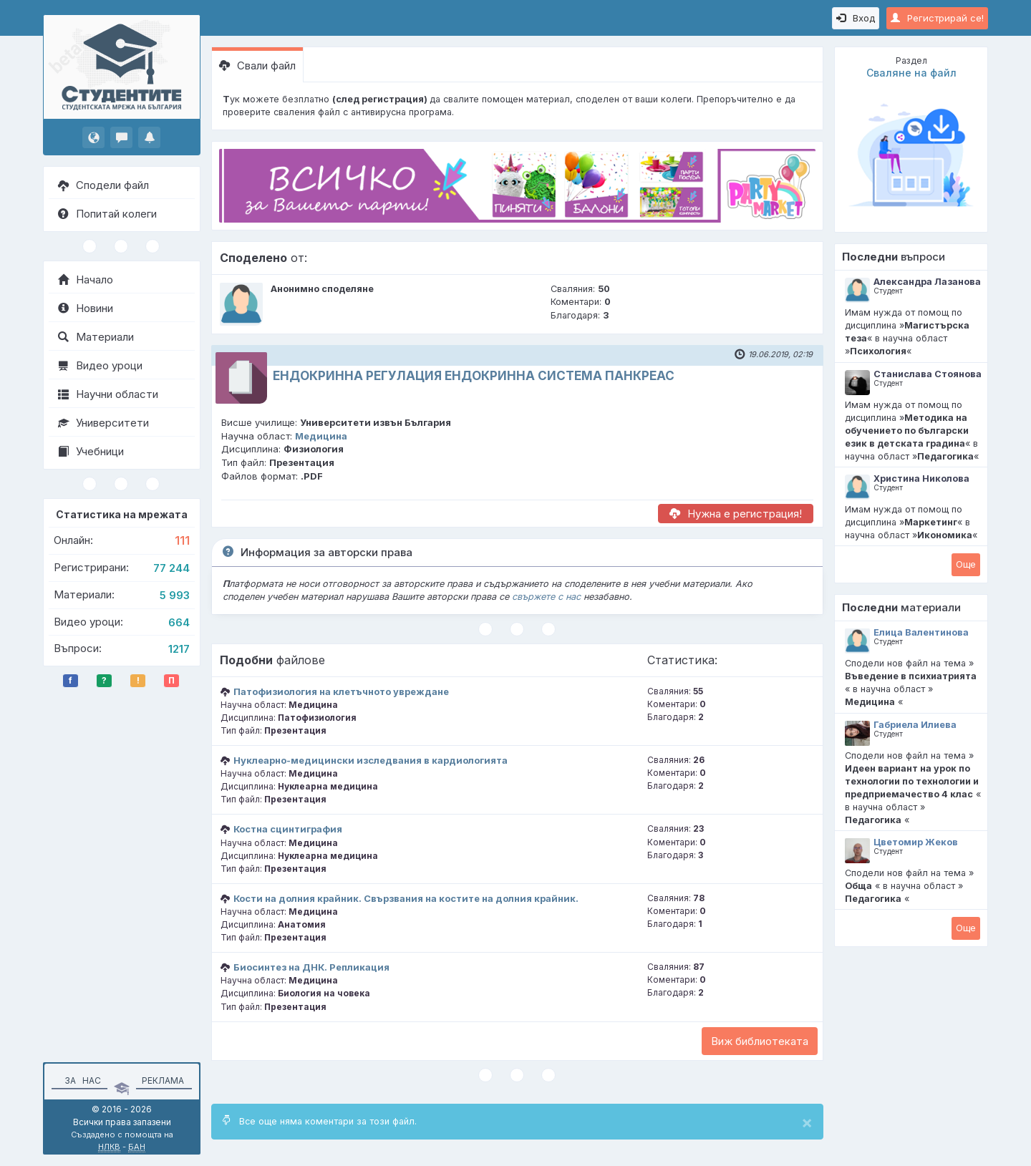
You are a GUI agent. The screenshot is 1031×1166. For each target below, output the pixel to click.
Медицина (321, 436)
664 (179, 622)
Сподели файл (103, 185)
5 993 (175, 595)
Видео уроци (100, 365)
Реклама (163, 1080)
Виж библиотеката (759, 1041)
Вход (855, 18)
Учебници (91, 451)
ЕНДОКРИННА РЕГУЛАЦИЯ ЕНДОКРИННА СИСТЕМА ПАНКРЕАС (473, 376)
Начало (85, 279)
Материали (96, 337)
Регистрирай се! (937, 18)
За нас (80, 1080)
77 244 (171, 568)
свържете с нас (546, 596)
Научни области (108, 394)
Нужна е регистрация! (735, 513)
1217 (179, 649)
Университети (103, 422)
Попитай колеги (107, 213)
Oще (966, 564)
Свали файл (257, 65)
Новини (85, 308)
